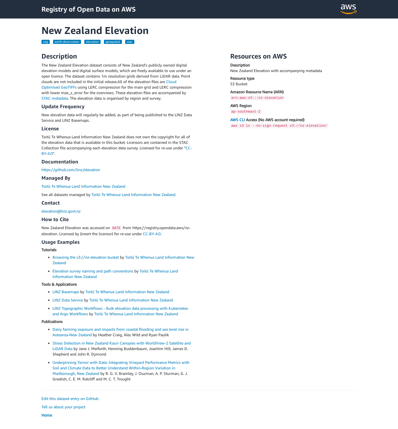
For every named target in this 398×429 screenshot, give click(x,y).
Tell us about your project (63, 406)
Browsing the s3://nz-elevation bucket (86, 257)
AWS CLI (237, 119)
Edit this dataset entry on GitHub (69, 398)
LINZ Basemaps (66, 291)
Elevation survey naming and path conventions (93, 271)
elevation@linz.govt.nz (61, 211)
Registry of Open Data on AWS (88, 9)
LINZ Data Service (68, 300)
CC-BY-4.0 (152, 233)
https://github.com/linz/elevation (70, 169)
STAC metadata (54, 98)
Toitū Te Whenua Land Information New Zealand (83, 186)
